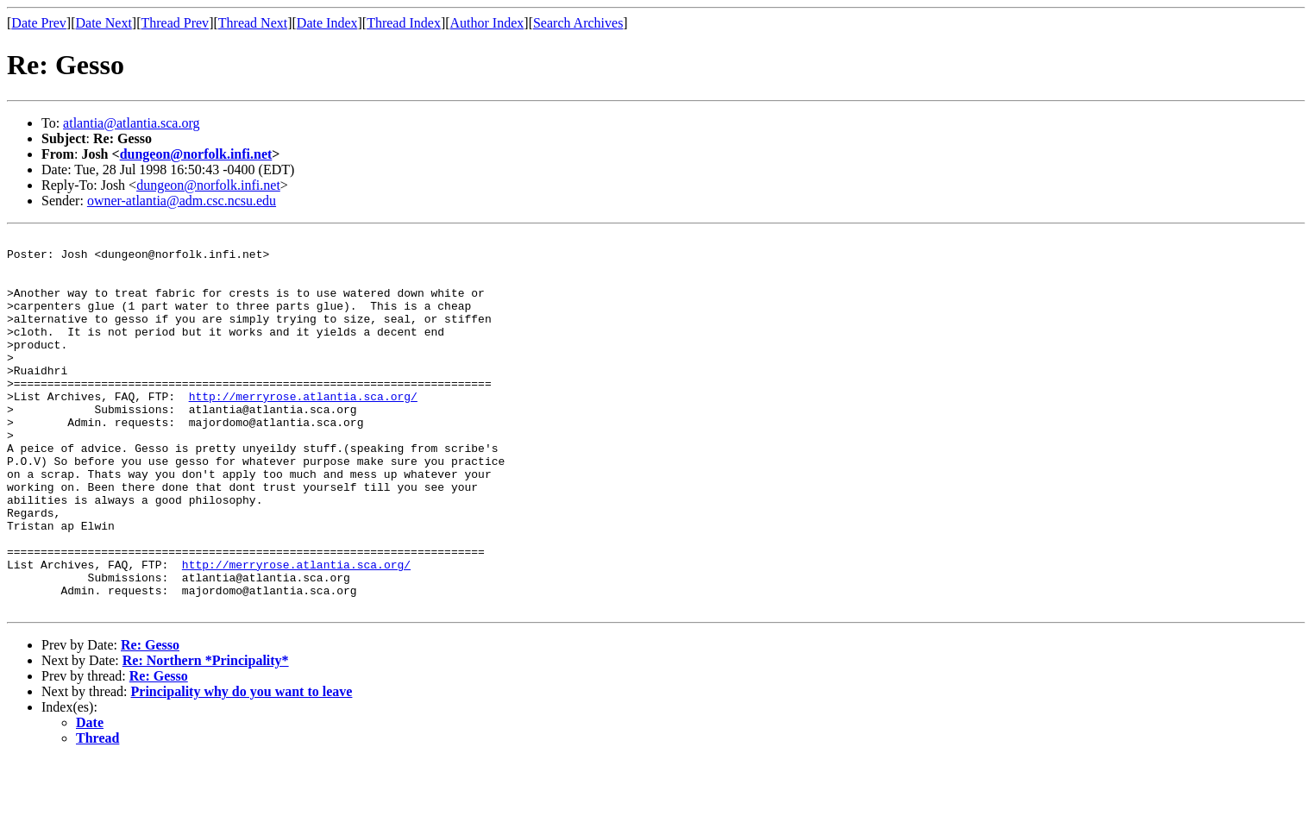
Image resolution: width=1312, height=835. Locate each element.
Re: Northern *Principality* (205, 735)
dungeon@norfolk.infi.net (196, 154)
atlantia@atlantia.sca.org (131, 123)
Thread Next (252, 23)
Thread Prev (175, 23)
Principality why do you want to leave (242, 766)
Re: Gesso (150, 720)
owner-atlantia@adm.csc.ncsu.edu (181, 200)
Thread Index (404, 23)
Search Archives (578, 23)
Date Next (104, 23)
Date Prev (38, 23)
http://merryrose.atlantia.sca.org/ (303, 429)
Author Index (487, 23)
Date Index (327, 23)
